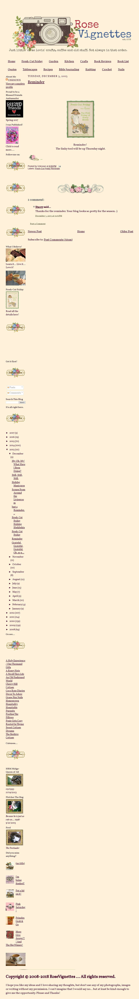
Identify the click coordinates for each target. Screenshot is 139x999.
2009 (12, 625)
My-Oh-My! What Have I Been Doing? (18, 466)
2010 (12, 621)
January (16, 608)
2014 (12, 445)
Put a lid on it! (20, 892)
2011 (12, 617)
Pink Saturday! (20, 907)
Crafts (84, 61)
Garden (53, 61)
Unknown (14, 80)
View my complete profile (15, 85)
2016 (12, 437)
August (16, 579)
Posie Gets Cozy (14, 721)
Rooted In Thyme (15, 724)
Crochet (107, 70)
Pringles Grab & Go (20, 921)
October (16, 564)
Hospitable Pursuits (11, 709)
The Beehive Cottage (12, 736)
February (17, 604)
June (14, 587)
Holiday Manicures (18, 484)
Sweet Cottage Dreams (13, 729)
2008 (12, 629)
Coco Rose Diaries (15, 690)
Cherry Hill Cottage (11, 685)
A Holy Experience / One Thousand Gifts (15, 664)
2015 (12, 441)
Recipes (48, 70)
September (18, 572)
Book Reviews (102, 61)
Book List (123, 61)
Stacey (39, 207)
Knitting (90, 70)
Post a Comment (38, 223)
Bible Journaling (69, 70)
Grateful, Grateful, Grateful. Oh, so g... (18, 548)
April (15, 596)
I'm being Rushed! (20, 880)
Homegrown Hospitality (12, 702)
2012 (12, 613)
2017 (12, 433)
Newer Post (35, 232)
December (17, 453)
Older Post (126, 232)
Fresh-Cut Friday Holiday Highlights (18, 522)
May (14, 592)
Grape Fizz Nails (14, 697)
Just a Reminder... (18, 510)
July (14, 583)
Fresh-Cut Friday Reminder (47, 168)
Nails (121, 70)
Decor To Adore (14, 694)
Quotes (12, 70)
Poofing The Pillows (12, 715)
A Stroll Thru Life (15, 674)
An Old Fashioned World (15, 679)
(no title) (20, 863)
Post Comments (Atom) (58, 240)
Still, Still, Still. (17, 476)
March (16, 600)
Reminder (17, 539)
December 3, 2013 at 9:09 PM (48, 216)
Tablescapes (30, 70)
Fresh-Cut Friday (32, 61)
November (18, 557)
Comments (14, 393)
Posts (11, 387)
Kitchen (69, 61)
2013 (12, 449)
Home (11, 61)
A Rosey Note (13, 670)
